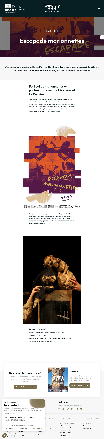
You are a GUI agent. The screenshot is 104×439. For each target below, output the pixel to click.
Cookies (17, 436)
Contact (39, 431)
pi (68, 409)
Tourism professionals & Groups (67, 424)
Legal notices (9, 436)
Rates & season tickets (44, 429)
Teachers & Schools (65, 428)
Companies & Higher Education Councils (66, 432)
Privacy (24, 436)
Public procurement (89, 426)
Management (87, 423)
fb (59, 409)
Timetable (40, 423)
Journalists (63, 435)
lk (77, 409)
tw (63, 409)
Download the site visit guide (79, 386)
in (72, 409)
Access (39, 426)
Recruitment (87, 429)
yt (81, 409)
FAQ (38, 434)
